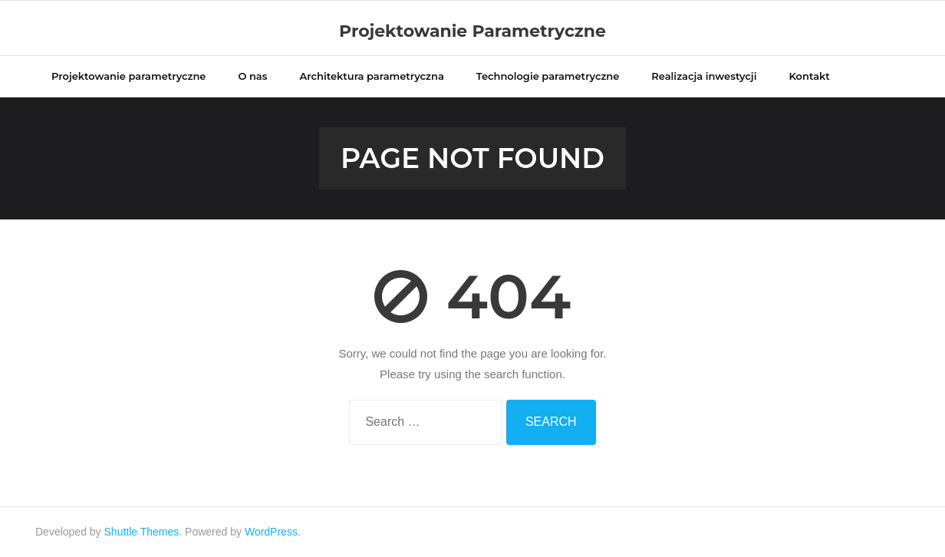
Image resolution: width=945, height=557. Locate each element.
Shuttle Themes (141, 532)
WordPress (271, 532)
